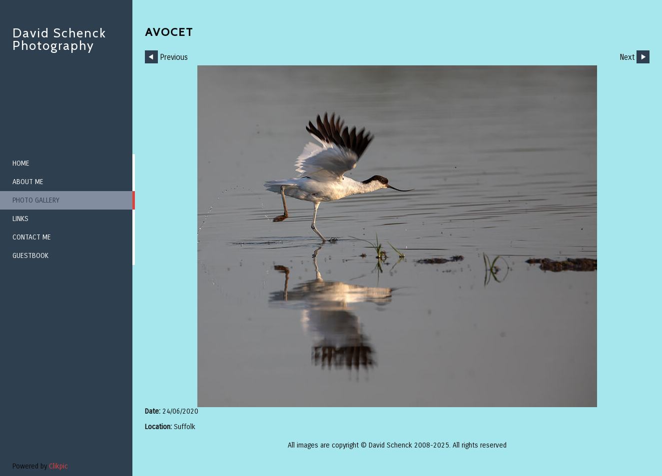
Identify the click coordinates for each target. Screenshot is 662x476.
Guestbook (30, 255)
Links (20, 219)
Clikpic (58, 466)
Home (20, 163)
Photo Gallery (35, 200)
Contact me (31, 237)
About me (27, 182)
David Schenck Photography (59, 39)
